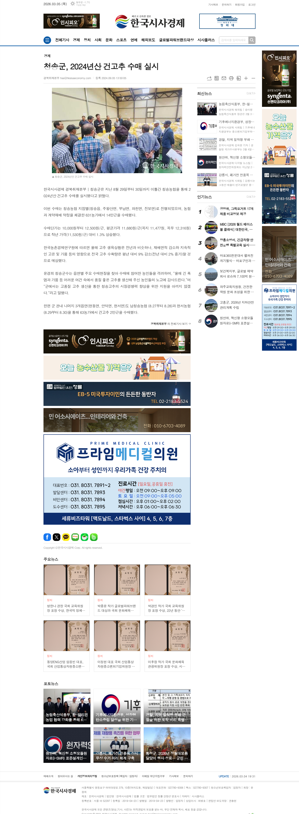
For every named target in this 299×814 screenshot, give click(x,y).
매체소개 (48, 776)
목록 (216, 78)
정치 (87, 39)
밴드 (94, 537)
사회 (98, 39)
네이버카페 (84, 537)
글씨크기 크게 (246, 78)
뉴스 (50, 559)
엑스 (56, 537)
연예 (133, 39)
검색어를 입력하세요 (233, 40)
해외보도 (148, 39)
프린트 (231, 78)
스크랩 (238, 78)
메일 (224, 78)
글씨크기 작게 (253, 78)
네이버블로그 (75, 537)
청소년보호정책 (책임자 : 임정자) (119, 776)
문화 (108, 39)
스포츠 (121, 39)
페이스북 (47, 537)
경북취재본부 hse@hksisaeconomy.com (67, 78)
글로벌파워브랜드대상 (176, 39)
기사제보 (213, 4)
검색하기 (252, 40)
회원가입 (240, 4)
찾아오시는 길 (65, 776)
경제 (76, 39)
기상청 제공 (81, 5)
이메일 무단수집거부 (153, 776)
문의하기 (226, 4)
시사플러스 (206, 39)
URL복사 (209, 78)
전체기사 (62, 39)
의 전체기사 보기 (169, 324)
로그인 (252, 4)
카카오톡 (66, 537)
